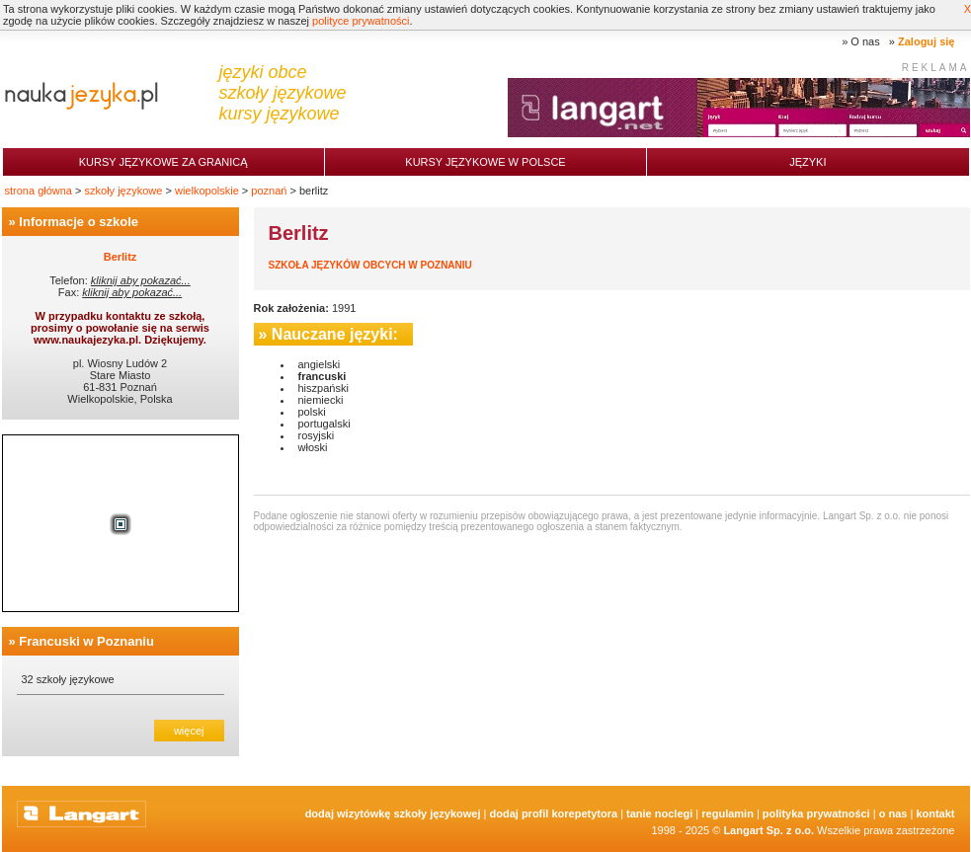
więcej (189, 730)
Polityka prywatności (816, 813)
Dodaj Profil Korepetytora (554, 813)
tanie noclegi (659, 813)
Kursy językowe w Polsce (485, 162)
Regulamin (727, 813)
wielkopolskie (207, 190)
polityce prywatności (360, 21)
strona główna (39, 190)
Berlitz (120, 257)
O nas (864, 41)
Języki (807, 162)
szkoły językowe (124, 190)
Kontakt (935, 813)
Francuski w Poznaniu (86, 641)
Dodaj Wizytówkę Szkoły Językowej (393, 813)
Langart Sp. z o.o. (768, 830)
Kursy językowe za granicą (163, 162)
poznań (268, 190)
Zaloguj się (926, 41)
